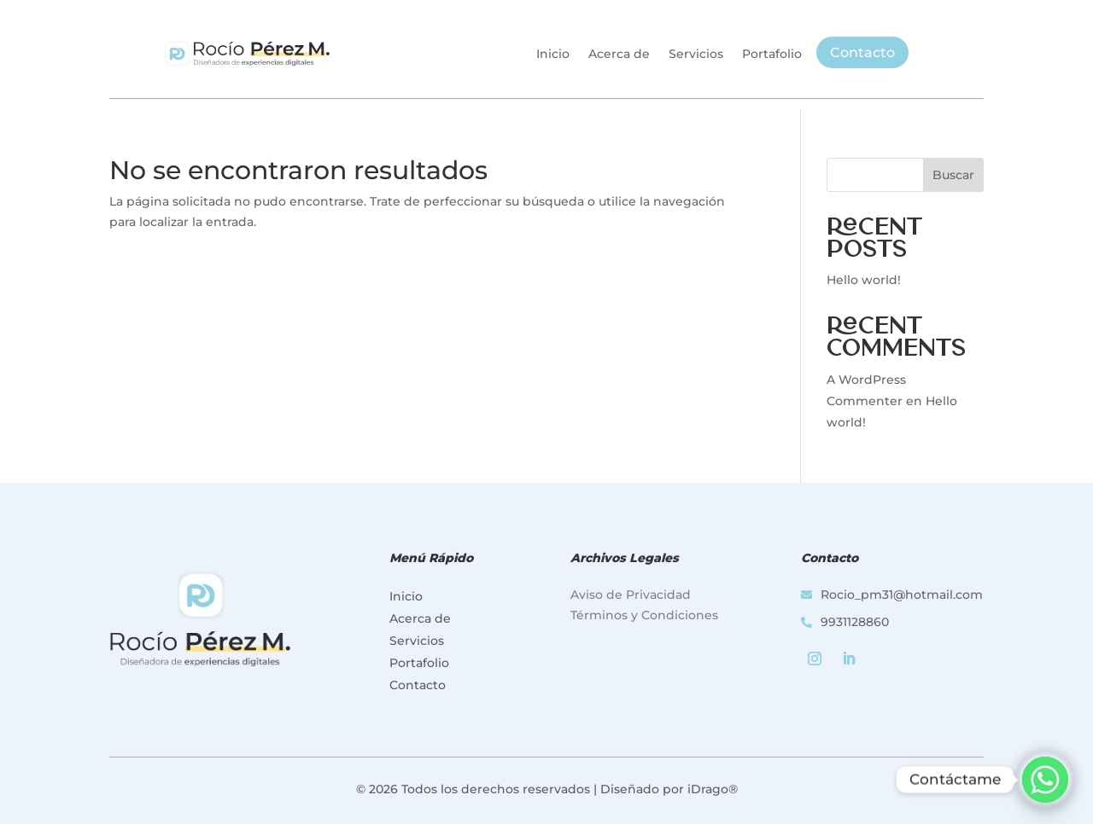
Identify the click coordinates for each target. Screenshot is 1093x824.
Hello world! (864, 279)
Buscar (953, 175)
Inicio (553, 53)
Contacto (862, 52)
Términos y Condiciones (644, 615)
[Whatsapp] (1045, 780)
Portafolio (772, 53)
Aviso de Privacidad (630, 594)
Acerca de (619, 53)
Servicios (696, 53)
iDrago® (712, 789)
